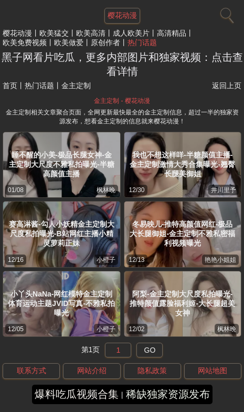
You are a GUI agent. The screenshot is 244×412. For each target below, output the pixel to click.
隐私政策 (152, 370)
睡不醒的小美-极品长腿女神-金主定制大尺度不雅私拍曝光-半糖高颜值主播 (61, 164)
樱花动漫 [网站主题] (122, 15)
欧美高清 (90, 33)
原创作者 (105, 42)
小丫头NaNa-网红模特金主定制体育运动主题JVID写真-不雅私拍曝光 (61, 303)
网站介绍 (92, 370)
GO (150, 350)
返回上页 (226, 85)
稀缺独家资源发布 (168, 394)
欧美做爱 (68, 42)
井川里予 (223, 190)
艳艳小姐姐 (220, 259)
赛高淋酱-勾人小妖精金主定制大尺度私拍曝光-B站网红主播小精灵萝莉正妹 (61, 233)
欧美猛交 (54, 33)
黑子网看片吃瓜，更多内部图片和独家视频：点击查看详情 (122, 64)
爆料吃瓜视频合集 (77, 394)
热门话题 (142, 42)
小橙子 (106, 259)
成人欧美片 (131, 33)
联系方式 (31, 370)
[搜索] (225, 13)
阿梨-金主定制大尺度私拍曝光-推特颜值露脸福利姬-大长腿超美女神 (182, 303)
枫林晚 (106, 190)
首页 (10, 85)
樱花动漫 (17, 33)
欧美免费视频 (25, 42)
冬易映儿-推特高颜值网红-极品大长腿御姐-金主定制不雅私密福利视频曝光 (182, 233)
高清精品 (171, 33)
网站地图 (212, 370)
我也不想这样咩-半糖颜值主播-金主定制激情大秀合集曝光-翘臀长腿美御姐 (182, 164)
